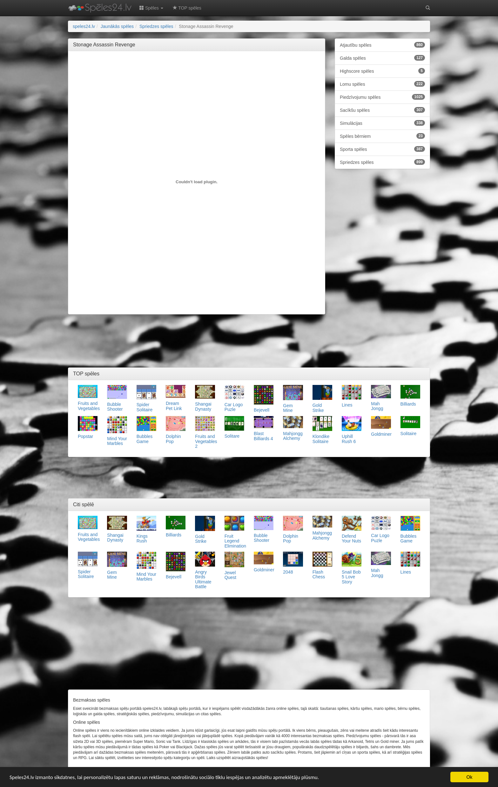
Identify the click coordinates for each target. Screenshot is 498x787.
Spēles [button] (151, 7)
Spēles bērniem (382, 136)
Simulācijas (382, 123)
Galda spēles (382, 58)
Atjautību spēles (382, 45)
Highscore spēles (382, 71)
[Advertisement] (196, 70)
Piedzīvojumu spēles (382, 97)
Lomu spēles (382, 84)
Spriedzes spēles (382, 162)
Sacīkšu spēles (382, 110)
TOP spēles (187, 7)
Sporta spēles (382, 149)
